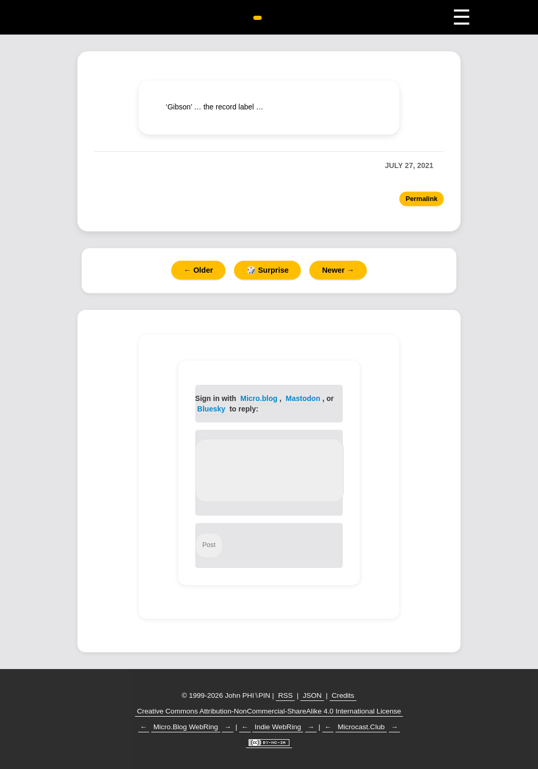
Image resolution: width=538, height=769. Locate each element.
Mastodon (303, 398)
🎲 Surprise (267, 270)
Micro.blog (258, 398)
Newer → (338, 270)
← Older (198, 270)
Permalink (422, 199)
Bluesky (211, 409)
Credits (343, 695)
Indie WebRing (277, 727)
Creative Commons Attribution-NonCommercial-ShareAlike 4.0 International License (269, 711)
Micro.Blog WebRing (185, 727)
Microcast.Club (361, 727)
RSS (285, 695)
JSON (311, 695)
